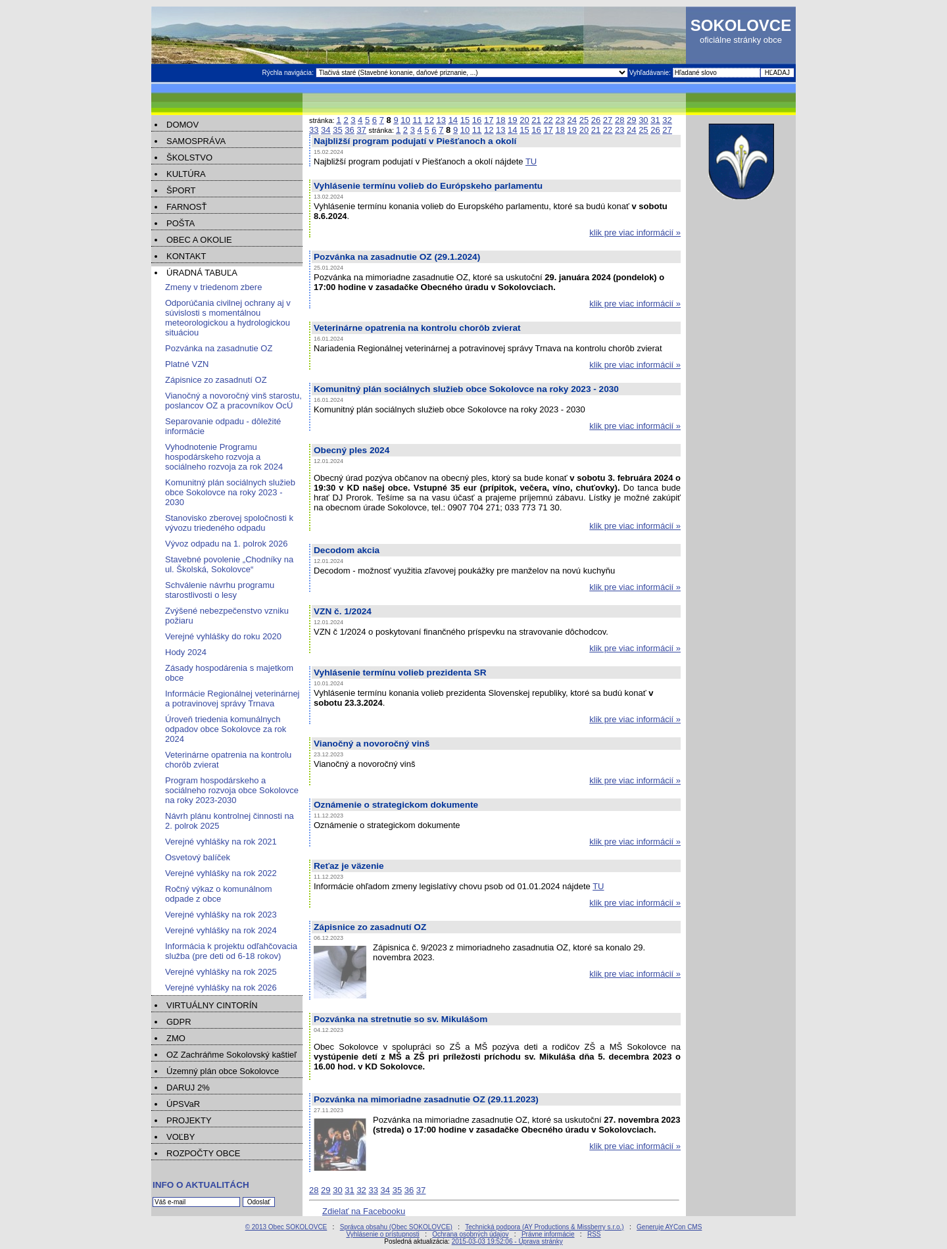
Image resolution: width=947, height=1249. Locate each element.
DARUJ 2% (188, 1087)
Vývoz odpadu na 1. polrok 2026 (226, 544)
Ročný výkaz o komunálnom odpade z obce (218, 894)
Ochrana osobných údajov (470, 1234)
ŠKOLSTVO (189, 157)
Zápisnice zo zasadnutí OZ (216, 380)
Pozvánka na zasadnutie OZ (218, 348)
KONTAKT (186, 256)
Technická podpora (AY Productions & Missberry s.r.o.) (544, 1227)
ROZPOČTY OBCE (203, 1153)
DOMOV (182, 125)
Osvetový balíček (197, 857)
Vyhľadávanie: (651, 72)
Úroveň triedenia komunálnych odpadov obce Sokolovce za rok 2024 (225, 729)
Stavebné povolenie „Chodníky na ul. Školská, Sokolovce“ (229, 564)
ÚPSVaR (183, 1104)
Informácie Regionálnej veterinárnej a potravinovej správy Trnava (232, 698)
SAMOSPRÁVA (196, 141)
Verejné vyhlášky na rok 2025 (221, 972)
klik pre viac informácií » (635, 232)
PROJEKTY (189, 1120)
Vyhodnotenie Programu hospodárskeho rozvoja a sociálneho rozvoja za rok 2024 (224, 457)
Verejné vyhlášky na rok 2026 (221, 987)
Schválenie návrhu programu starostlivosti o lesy (219, 590)
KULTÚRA (186, 174)
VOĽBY (180, 1137)
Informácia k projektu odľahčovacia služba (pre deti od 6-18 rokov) (231, 951)
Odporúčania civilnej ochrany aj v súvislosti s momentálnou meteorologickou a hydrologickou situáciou (228, 317)
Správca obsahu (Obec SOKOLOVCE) (396, 1227)
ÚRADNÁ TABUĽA (201, 273)
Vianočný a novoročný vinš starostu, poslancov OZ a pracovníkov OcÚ (233, 400)
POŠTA (180, 223)
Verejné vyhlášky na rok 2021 (221, 841)
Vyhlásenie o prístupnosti (382, 1234)
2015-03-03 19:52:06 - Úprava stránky (507, 1241)
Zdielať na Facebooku (363, 1211)
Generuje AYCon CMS (669, 1227)
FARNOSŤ (186, 207)
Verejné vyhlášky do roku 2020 (223, 636)
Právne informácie (548, 1234)
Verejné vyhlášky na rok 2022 (221, 873)
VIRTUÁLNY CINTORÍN (212, 1005)
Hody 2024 (185, 652)
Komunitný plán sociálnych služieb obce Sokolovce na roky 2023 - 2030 (230, 492)
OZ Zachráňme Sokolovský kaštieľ (231, 1055)
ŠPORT (181, 190)
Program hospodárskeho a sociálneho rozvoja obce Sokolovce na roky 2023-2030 (232, 790)
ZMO (175, 1038)
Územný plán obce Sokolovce (222, 1071)
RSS (594, 1234)
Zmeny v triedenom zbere (213, 287)
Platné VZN (186, 364)
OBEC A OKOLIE (199, 240)
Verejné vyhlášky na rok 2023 (221, 914)
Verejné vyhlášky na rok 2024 (221, 930)
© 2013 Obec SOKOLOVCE (286, 1227)
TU (531, 161)
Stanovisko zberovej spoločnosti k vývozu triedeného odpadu (229, 523)
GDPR (178, 1022)
